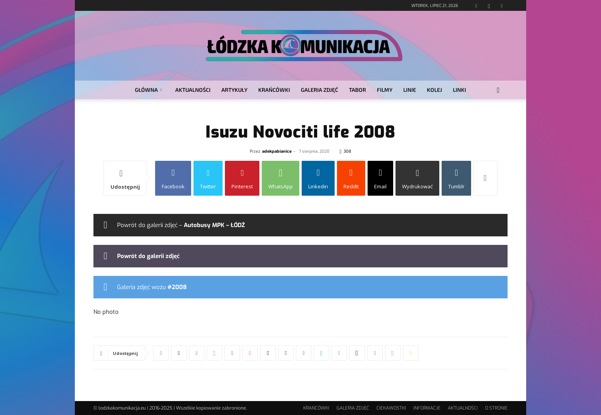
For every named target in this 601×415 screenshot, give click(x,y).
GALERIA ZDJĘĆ (319, 89)
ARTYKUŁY (234, 89)
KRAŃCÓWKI (274, 89)
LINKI (459, 89)
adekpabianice (277, 150)
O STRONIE (496, 408)
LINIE (409, 89)
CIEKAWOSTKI (391, 408)
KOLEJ (434, 89)
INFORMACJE (426, 408)
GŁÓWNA (148, 89)
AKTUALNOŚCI (193, 89)
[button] (498, 90)
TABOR (357, 89)
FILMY (384, 89)
